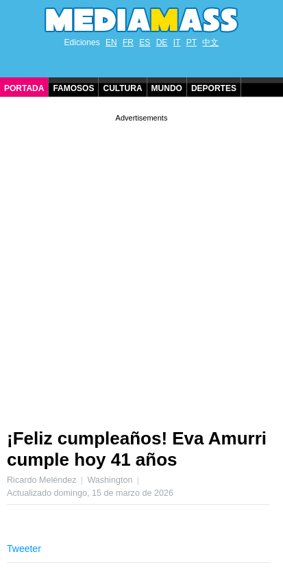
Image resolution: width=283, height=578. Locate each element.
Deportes (213, 88)
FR (128, 42)
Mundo (166, 88)
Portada (24, 88)
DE (162, 42)
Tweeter (24, 548)
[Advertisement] (141, 266)
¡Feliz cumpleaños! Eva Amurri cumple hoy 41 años (137, 449)
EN (111, 42)
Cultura (122, 88)
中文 (210, 42)
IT (177, 42)
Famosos (73, 88)
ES (144, 42)
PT (191, 42)
